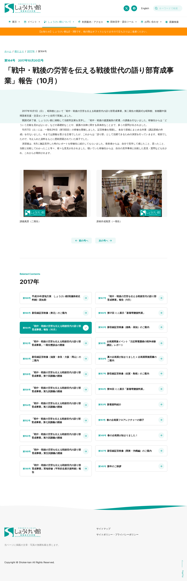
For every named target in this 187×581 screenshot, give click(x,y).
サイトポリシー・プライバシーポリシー (117, 534)
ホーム (7, 51)
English (145, 8)
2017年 (31, 51)
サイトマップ (103, 528)
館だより (19, 51)
